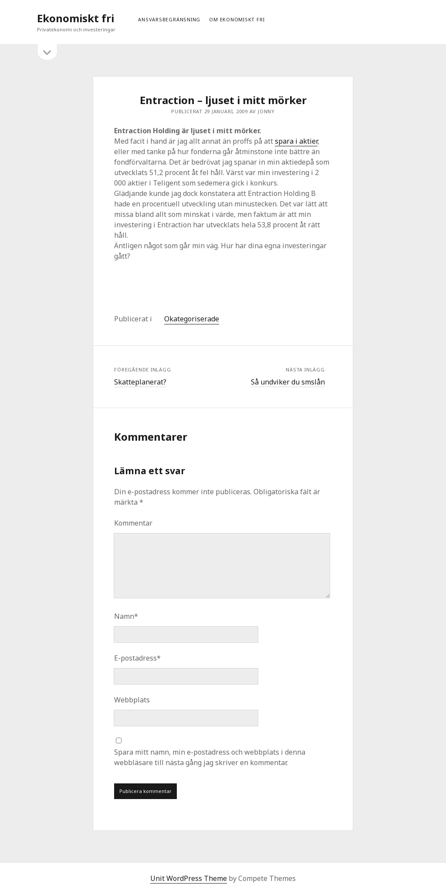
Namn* (126, 616)
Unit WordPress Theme (188, 878)
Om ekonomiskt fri (236, 19)
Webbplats (132, 700)
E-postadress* (137, 658)
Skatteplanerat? (140, 382)
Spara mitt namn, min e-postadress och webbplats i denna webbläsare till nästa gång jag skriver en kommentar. (209, 757)
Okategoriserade (191, 319)
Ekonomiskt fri (75, 18)
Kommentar (133, 523)
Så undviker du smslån (288, 382)
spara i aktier (296, 141)
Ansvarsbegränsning (169, 19)
